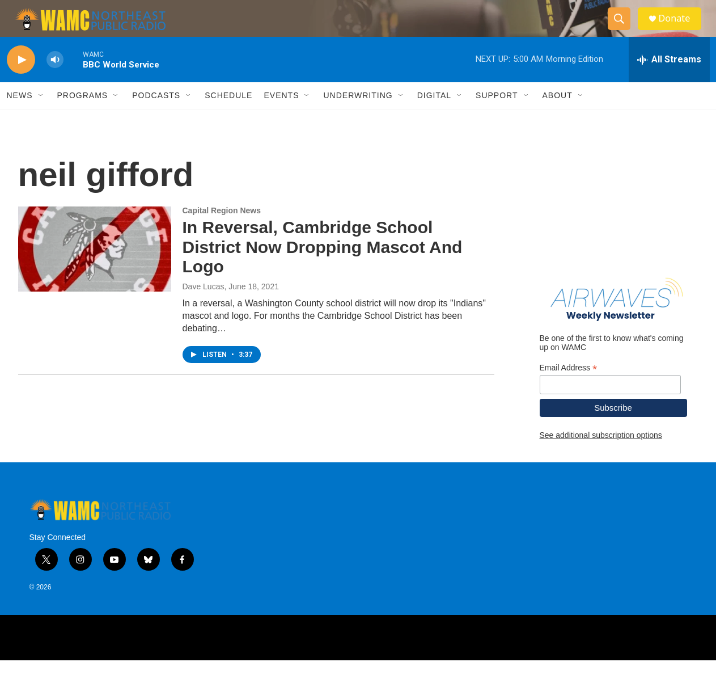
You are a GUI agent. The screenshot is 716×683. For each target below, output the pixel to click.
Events (281, 118)
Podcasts (156, 118)
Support (497, 118)
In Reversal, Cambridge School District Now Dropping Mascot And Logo (323, 270)
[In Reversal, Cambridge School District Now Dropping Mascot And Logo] (94, 271)
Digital (434, 118)
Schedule (228, 118)
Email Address (569, 390)
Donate (680, 30)
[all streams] (669, 82)
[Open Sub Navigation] (41, 118)
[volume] (55, 82)
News (20, 118)
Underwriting (357, 118)
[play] (21, 82)
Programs (82, 118)
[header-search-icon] (623, 30)
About (558, 118)
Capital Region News (222, 233)
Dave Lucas (203, 309)
